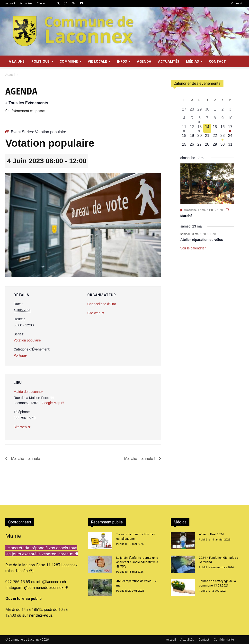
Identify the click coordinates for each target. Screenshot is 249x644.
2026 (45, 639)
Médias (194, 61)
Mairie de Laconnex (28, 392)
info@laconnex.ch (51, 581)
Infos (124, 61)
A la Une (17, 61)
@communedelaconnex (46, 587)
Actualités (25, 3)
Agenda (144, 61)
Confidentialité (224, 639)
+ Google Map (51, 403)
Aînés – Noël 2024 (211, 534)
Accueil (10, 3)
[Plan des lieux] (131, 407)
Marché (186, 216)
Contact (42, 3)
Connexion (238, 3)
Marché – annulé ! (140, 458)
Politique (42, 61)
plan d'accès (19, 570)
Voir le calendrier (193, 248)
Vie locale (99, 61)
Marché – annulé (25, 458)
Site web (96, 313)
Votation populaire (27, 340)
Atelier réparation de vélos (201, 240)
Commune (71, 61)
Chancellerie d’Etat (101, 304)
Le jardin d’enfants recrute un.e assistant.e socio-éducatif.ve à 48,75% (137, 562)
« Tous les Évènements (26, 103)
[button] (58, 3)
